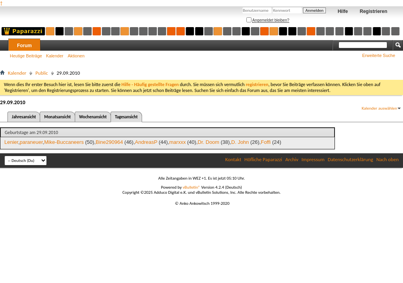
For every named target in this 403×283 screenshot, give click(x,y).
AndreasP (146, 142)
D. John (240, 142)
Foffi (266, 142)
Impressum (313, 159)
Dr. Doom (208, 142)
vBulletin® (191, 187)
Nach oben (387, 159)
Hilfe (343, 11)
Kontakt (233, 159)
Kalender (54, 55)
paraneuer (31, 142)
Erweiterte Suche (378, 55)
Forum (24, 45)
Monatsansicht (57, 116)
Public (41, 73)
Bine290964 (109, 142)
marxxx (177, 142)
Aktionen (76, 55)
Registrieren (373, 11)
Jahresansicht (24, 116)
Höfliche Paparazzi (263, 159)
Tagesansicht (126, 116)
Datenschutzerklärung (350, 159)
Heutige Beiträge (26, 55)
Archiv (291, 159)
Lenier (11, 142)
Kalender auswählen (379, 108)
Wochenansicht (93, 116)
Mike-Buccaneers (63, 142)
